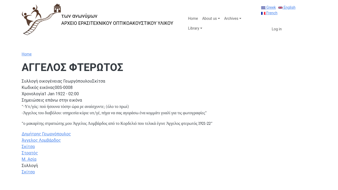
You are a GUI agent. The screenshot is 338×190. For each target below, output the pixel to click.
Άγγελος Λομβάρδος (41, 140)
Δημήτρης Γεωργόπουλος (46, 133)
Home (193, 18)
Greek (268, 7)
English (286, 7)
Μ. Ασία (29, 159)
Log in (277, 29)
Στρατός (30, 152)
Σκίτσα (28, 146)
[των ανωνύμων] (97, 19)
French (269, 13)
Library (193, 28)
